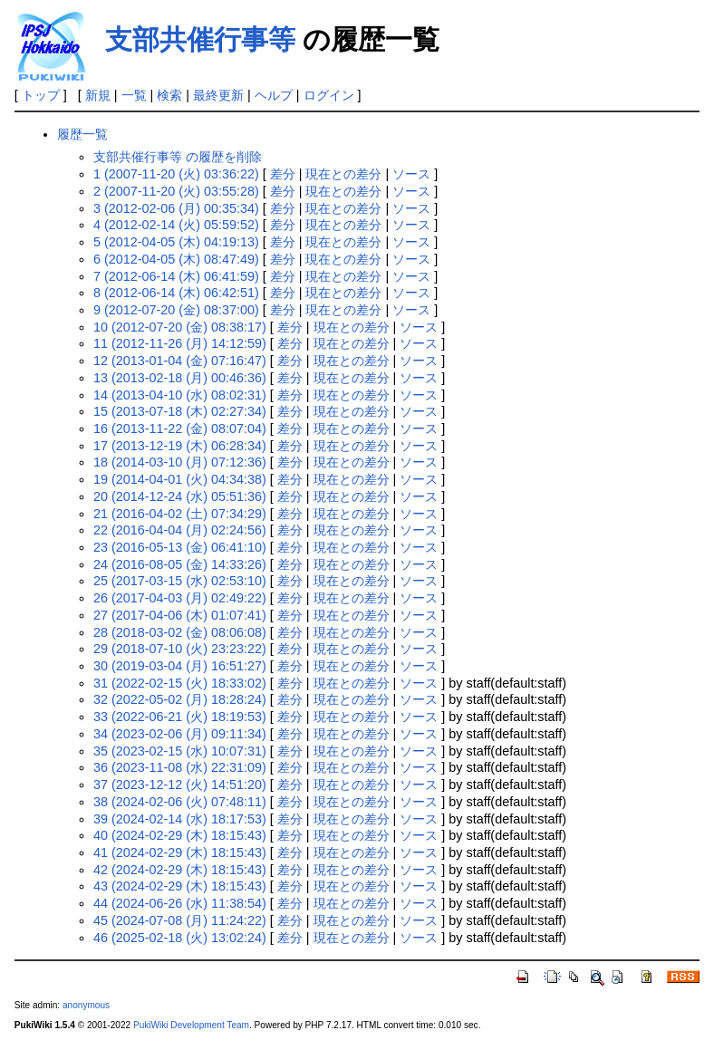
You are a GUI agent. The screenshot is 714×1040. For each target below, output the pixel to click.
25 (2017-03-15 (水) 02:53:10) (179, 580)
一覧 (134, 95)
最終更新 (218, 95)
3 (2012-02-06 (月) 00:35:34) (176, 208)
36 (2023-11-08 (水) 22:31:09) (179, 767)
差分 (282, 174)
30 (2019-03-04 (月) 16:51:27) (179, 666)
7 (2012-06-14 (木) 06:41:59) (176, 276)
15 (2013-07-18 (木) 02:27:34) (179, 411)
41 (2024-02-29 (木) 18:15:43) (179, 852)
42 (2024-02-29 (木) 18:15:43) (179, 869)
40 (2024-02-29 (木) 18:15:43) (179, 835)
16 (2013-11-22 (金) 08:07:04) (179, 428)
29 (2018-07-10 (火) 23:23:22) (179, 648)
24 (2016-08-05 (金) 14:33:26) (179, 564)
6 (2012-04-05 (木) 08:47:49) (176, 259)
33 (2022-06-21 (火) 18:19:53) (179, 716)
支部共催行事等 (200, 39)
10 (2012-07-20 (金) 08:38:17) (179, 327)
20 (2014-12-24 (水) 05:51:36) (179, 496)
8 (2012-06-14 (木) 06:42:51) (176, 292)
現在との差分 (343, 174)
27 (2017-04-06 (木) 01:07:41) (179, 615)
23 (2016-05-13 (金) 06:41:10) (179, 547)
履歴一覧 (82, 134)
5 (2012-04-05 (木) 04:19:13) (176, 242)
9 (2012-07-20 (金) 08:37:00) (176, 310)
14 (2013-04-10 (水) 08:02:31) (179, 395)
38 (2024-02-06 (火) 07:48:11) (179, 801)
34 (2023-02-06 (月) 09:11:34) (179, 734)
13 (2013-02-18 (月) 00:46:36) (179, 378)
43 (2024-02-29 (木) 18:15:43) (179, 886)
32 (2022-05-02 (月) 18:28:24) (179, 699)
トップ (41, 95)
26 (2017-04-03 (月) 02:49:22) (179, 598)
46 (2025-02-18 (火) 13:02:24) (179, 937)
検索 (169, 95)
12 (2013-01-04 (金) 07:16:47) (179, 360)
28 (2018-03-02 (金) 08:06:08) (179, 632)
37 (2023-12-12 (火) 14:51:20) (179, 784)
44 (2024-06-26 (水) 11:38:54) (179, 903)
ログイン (329, 95)
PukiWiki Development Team (191, 1025)
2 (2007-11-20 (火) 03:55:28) (176, 191)
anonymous (86, 1005)
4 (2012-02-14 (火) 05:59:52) (176, 224)
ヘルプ (274, 95)
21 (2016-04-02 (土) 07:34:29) (179, 513)
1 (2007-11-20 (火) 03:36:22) (176, 174)
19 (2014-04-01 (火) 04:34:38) (179, 479)
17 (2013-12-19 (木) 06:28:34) (179, 445)
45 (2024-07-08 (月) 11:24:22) (179, 920)
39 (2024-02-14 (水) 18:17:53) (179, 819)
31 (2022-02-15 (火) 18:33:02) (179, 683)
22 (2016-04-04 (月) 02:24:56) (179, 530)
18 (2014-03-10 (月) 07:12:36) (179, 462)
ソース (411, 174)
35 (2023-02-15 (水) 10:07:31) (179, 751)
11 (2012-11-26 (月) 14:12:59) (179, 343)
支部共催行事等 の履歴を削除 (177, 156)
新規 (98, 95)
